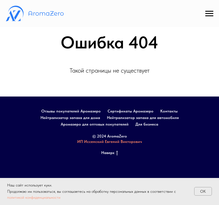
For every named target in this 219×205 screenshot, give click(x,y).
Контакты (169, 111)
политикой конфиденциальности (33, 197)
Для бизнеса (146, 124)
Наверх (109, 152)
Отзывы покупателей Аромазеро (71, 111)
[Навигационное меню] (209, 14)
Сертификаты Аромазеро (130, 111)
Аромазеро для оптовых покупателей (95, 124)
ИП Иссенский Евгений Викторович (109, 141)
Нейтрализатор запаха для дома (70, 117)
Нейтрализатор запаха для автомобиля (143, 117)
